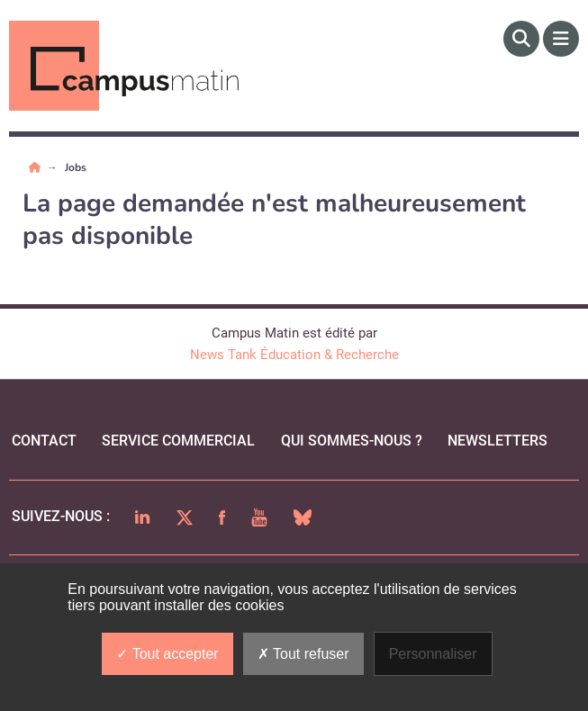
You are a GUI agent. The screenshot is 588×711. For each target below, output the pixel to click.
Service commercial (178, 440)
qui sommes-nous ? (351, 440)
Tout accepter (167, 654)
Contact (44, 440)
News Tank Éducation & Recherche (294, 354)
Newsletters (497, 440)
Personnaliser (433, 654)
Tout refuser (303, 654)
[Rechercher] (521, 39)
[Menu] (561, 39)
